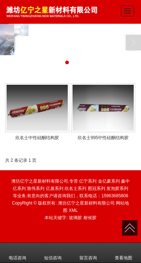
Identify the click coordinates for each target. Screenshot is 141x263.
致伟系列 (35, 188)
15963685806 (114, 195)
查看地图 (123, 252)
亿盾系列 (54, 188)
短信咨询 (53, 252)
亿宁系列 (88, 181)
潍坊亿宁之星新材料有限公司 (86, 203)
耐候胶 (90, 217)
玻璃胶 (75, 217)
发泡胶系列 (117, 188)
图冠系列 (96, 188)
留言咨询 (88, 252)
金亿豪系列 (109, 181)
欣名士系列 (75, 188)
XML (73, 210)
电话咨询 (17, 252)
